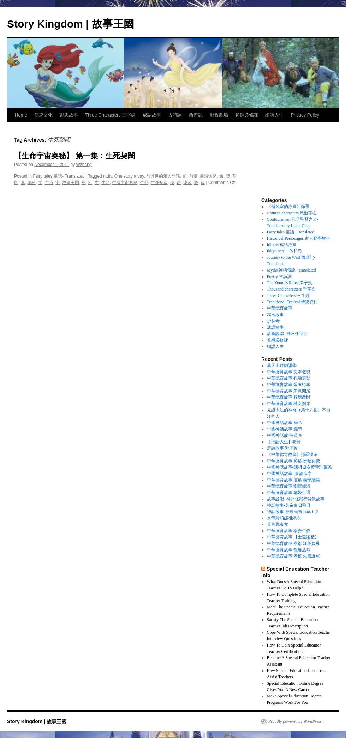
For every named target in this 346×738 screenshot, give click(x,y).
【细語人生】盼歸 (284, 441)
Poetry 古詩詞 (279, 276)
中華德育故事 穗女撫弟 (288, 403)
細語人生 (274, 115)
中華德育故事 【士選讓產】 (293, 537)
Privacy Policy (305, 115)
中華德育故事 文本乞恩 (288, 371)
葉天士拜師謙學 (282, 365)
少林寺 (273, 321)
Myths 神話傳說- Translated (291, 270)
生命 (105, 182)
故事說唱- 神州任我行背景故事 (295, 498)
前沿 (193, 176)
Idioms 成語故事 (282, 244)
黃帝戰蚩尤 (277, 524)
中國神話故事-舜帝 (284, 422)
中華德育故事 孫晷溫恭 (288, 549)
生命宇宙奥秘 (124, 182)
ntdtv (107, 176)
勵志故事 (69, 115)
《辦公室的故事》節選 (288, 206)
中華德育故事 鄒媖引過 (288, 492)
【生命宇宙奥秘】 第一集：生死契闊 (74, 155)
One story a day (129, 176)
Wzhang (84, 164)
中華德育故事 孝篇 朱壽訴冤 (293, 556)
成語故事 (152, 115)
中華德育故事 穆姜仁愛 (288, 530)
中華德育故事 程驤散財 (288, 397)
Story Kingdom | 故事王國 (70, 24)
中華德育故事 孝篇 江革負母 (293, 543)
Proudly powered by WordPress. (295, 721)
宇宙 (49, 182)
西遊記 (196, 115)
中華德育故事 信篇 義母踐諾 (293, 479)
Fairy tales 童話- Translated (58, 176)
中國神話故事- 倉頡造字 (289, 473)
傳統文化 (43, 115)
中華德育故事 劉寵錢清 (288, 486)
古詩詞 (175, 115)
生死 (144, 182)
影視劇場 (219, 115)
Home (21, 115)
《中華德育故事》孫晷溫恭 (292, 454)
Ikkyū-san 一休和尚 (284, 251)
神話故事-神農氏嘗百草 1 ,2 (292, 511)
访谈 (187, 182)
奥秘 (31, 182)
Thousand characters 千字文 (291, 289)
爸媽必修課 (246, 115)
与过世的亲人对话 (163, 176)
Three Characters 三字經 (110, 115)
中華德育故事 (279, 308)
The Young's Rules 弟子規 (289, 282)
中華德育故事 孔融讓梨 (288, 378)
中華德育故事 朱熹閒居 (288, 390)
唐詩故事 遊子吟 (282, 448)
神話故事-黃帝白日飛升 (289, 505)
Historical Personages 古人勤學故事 (298, 238)
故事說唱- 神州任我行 (287, 333)
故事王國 (70, 182)
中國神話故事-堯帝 (284, 429)
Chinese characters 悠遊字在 (292, 212)
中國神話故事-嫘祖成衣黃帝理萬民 (299, 467)
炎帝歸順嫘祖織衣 (284, 518)
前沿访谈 (208, 176)
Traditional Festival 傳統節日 (292, 301)
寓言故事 (275, 314)
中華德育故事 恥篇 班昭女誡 (293, 460)
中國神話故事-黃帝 (284, 435)
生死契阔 (159, 182)
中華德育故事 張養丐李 (288, 384)
